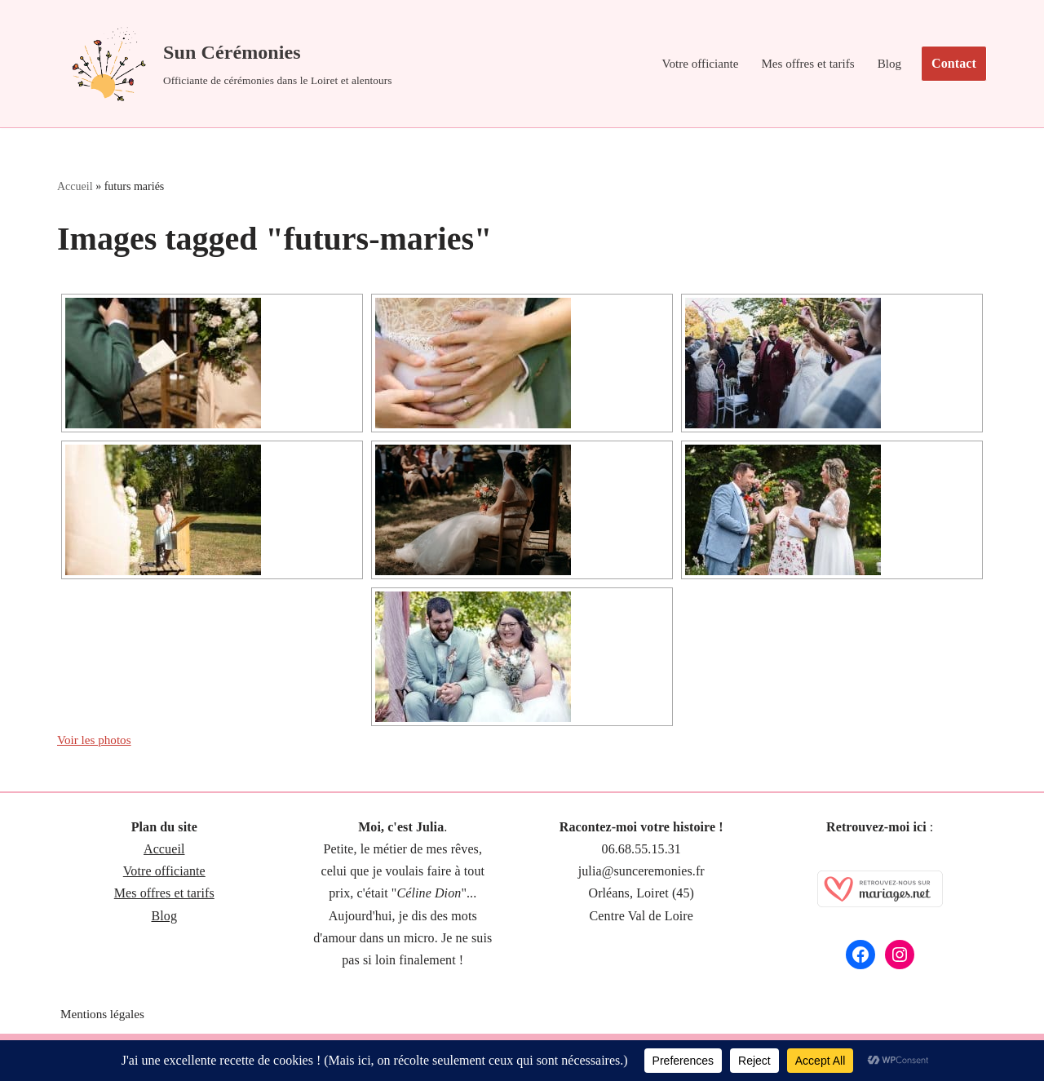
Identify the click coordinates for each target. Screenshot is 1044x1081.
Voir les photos (96, 744)
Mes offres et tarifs (803, 64)
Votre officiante (691, 64)
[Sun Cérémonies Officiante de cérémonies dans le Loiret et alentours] (224, 64)
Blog (888, 64)
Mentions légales (104, 1019)
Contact (953, 63)
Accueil (75, 188)
